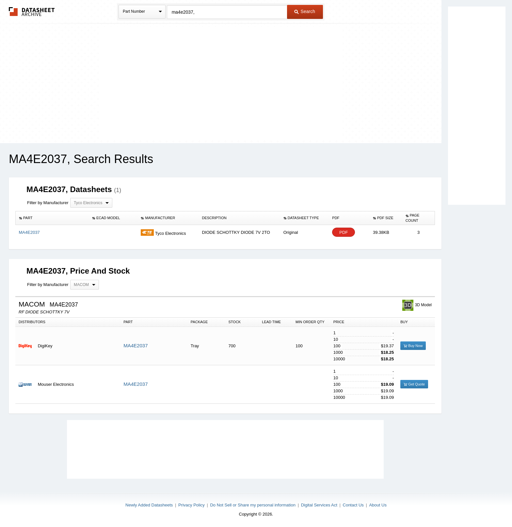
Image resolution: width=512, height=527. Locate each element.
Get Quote (414, 384)
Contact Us (353, 505)
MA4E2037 (135, 345)
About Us (377, 505)
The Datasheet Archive (32, 11)
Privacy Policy (191, 505)
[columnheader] (52, 218)
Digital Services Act (319, 505)
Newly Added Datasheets (149, 505)
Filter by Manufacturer (47, 202)
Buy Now (413, 346)
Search (304, 11)
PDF (343, 232)
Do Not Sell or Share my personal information (253, 505)
